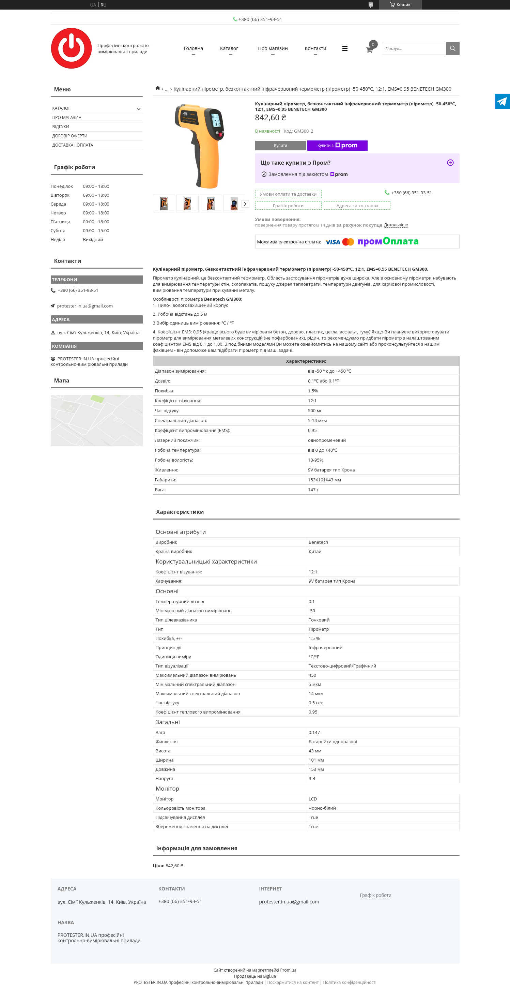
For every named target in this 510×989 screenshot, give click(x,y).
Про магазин (273, 48)
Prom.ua (288, 970)
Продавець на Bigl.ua (255, 976)
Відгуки (60, 127)
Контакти (315, 48)
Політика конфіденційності (349, 982)
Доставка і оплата (72, 145)
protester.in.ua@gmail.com (85, 306)
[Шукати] (453, 48)
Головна (193, 48)
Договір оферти (70, 136)
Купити (280, 145)
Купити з (337, 146)
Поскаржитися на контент (293, 982)
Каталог (229, 48)
